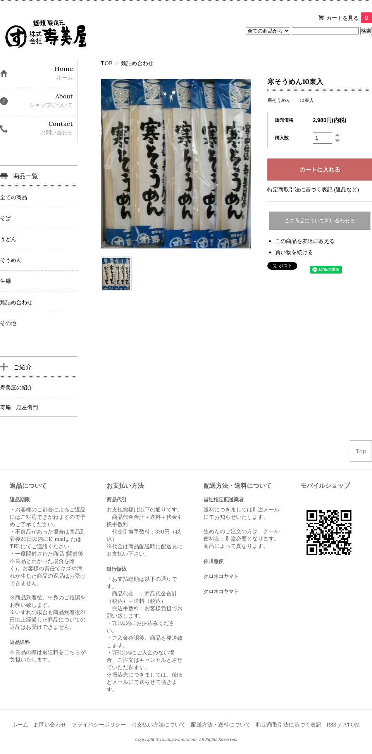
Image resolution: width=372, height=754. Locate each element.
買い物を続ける (294, 252)
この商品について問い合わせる (319, 221)
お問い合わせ (50, 724)
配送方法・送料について (221, 724)
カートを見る (349, 17)
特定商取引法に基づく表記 (288, 724)
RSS (331, 724)
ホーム (20, 724)
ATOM (351, 724)
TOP (106, 63)
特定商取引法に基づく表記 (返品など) (313, 189)
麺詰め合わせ (137, 63)
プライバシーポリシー (99, 724)
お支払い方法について (158, 724)
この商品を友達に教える (305, 241)
